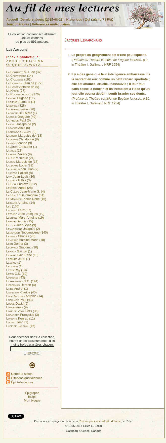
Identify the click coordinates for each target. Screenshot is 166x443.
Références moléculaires (51, 24)
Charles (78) (20, 236)
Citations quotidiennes (24, 378)
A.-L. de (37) (24, 72)
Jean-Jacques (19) (25, 214)
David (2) (17, 303)
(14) (19, 76)
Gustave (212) (21, 184)
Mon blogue (32, 400)
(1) (13, 262)
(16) (20, 326)
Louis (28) (19, 165)
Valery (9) (19, 154)
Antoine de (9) (22, 87)
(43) (15, 277)
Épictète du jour (19, 382)
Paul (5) (18, 120)
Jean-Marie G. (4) (25, 191)
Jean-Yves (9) (21, 225)
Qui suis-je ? (94, 19)
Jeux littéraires (17, 24)
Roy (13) (16, 270)
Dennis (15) (19, 221)
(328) (16, 105)
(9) (21, 132)
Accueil (12, 19)
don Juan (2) (22, 169)
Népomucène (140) (27, 232)
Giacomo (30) (22, 247)
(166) (12, 206)
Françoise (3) (22, 315)
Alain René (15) (22, 255)
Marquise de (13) (24, 135)
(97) (15, 90)
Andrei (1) (17, 288)
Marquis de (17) (22, 161)
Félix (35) (22, 311)
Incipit (32, 397)
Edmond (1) (20, 102)
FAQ (110, 19)
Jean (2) (17, 322)
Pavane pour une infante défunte (100, 421)
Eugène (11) (20, 98)
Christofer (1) (21, 147)
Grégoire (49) (21, 117)
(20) (20, 109)
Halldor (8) (19, 173)
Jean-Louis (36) (20, 176)
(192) (19, 79)
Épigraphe (32, 393)
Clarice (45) (21, 292)
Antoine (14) (20, 202)
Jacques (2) (23, 229)
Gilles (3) (18, 180)
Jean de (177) (24, 83)
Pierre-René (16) (26, 199)
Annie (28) (19, 188)
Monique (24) (20, 158)
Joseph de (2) (21, 124)
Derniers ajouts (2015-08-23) (42, 19)
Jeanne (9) (19, 143)
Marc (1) (21, 113)
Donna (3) (17, 243)
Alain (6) (18, 128)
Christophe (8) (22, 139)
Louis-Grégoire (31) (25, 195)
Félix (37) (18, 210)
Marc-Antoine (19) (25, 217)
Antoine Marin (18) (25, 240)
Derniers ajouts (19, 374)
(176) (23, 94)
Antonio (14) (24, 296)
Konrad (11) (20, 318)
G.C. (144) (22, 281)
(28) (14, 150)
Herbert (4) (21, 285)
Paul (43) (19, 300)
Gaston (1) (19, 251)
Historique (74, 19)
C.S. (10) (16, 274)
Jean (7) (18, 259)
